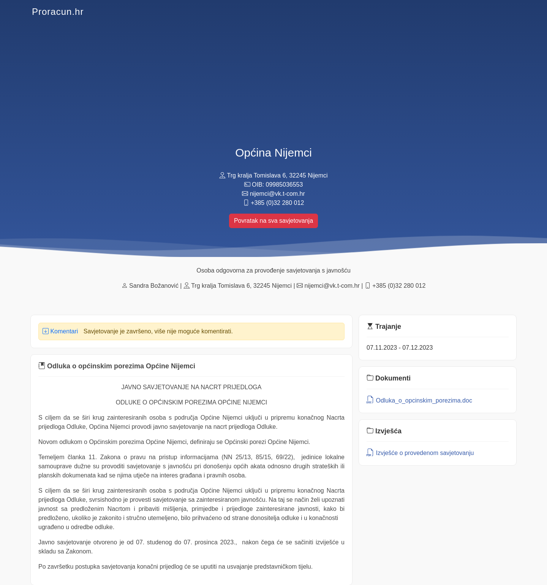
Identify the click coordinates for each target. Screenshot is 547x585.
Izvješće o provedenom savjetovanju (420, 453)
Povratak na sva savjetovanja (273, 220)
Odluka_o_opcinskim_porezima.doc (419, 400)
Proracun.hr (58, 11)
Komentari (60, 331)
